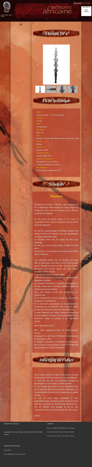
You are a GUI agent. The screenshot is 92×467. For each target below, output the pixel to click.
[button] (47, 18)
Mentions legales (11, 424)
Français (77, 3)
